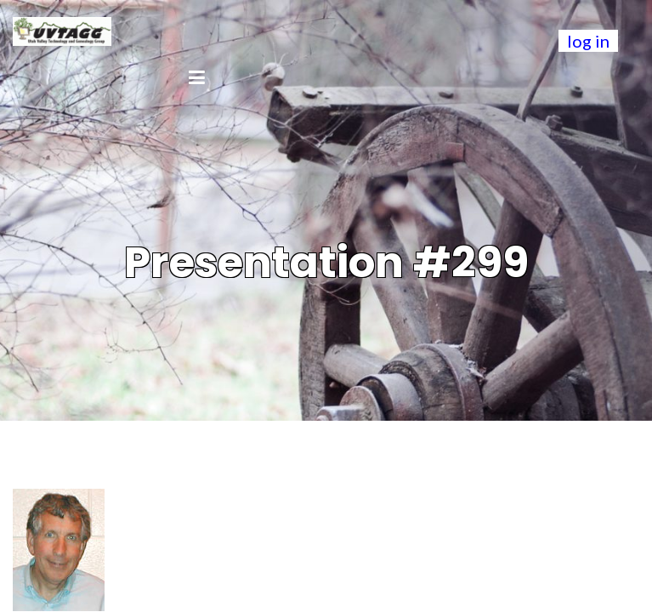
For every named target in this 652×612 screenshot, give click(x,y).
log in (588, 41)
